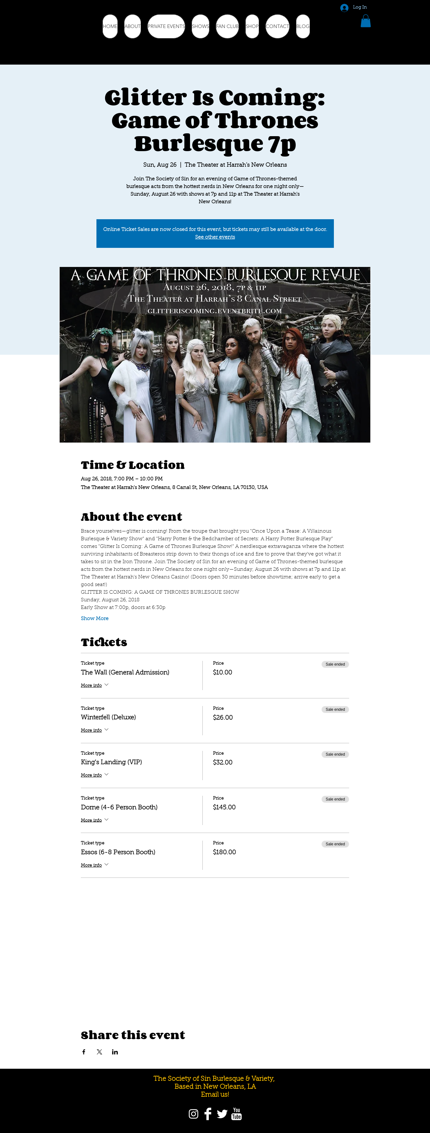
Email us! (215, 1095)
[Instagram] (193, 1114)
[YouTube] (236, 1114)
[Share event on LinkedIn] (115, 1051)
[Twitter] (222, 1114)
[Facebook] (207, 1114)
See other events (215, 237)
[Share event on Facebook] (84, 1051)
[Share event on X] (99, 1051)
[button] (365, 20)
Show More (95, 618)
